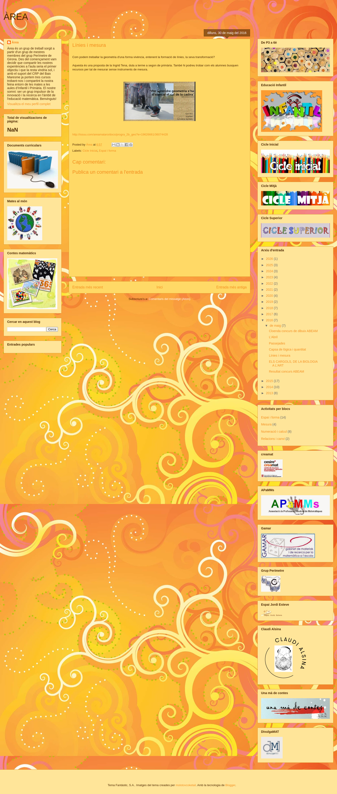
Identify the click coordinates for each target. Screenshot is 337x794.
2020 (270, 295)
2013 (270, 393)
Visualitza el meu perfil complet (29, 104)
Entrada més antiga (231, 287)
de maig (276, 325)
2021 (270, 289)
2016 (270, 320)
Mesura (266, 424)
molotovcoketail (186, 785)
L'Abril (273, 337)
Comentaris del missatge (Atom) (170, 299)
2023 (270, 277)
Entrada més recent (87, 287)
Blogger (230, 785)
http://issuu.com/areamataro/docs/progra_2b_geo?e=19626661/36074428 (120, 134)
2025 (270, 265)
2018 (270, 308)
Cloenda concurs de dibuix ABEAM (293, 331)
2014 (270, 387)
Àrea (15, 42)
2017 (270, 314)
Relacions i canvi (273, 439)
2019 (270, 302)
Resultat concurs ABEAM (286, 371)
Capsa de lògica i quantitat (287, 349)
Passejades (277, 343)
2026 (270, 259)
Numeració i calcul (274, 431)
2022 (270, 283)
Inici (160, 287)
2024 (270, 271)
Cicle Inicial (90, 150)
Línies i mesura (279, 355)
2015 (270, 381)
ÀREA (16, 17)
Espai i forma (107, 150)
